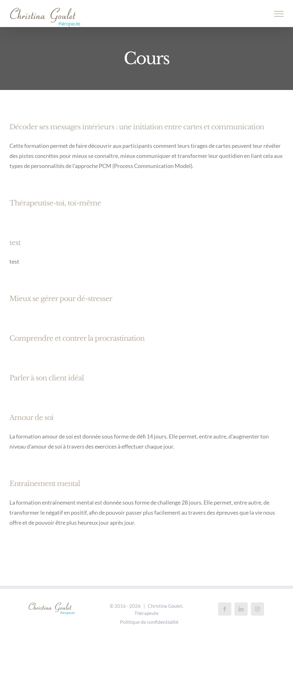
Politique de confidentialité (149, 622)
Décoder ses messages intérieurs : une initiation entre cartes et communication (136, 127)
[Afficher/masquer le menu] (279, 14)
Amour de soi (31, 417)
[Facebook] (224, 609)
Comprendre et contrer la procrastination (76, 338)
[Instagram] (257, 609)
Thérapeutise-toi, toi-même (55, 203)
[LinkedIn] (241, 609)
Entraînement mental (44, 483)
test (14, 242)
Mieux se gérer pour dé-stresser (60, 298)
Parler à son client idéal (46, 378)
